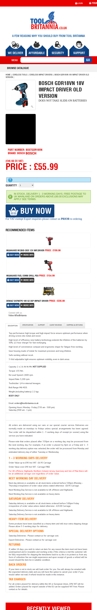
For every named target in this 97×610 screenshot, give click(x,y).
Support (41, 325)
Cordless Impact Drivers (40, 74)
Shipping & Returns (75, 325)
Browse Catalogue (18, 68)
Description (13, 326)
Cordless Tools (20, 74)
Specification (27, 325)
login (79, 3)
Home (8, 74)
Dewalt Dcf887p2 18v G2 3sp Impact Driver (27, 301)
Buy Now (30, 211)
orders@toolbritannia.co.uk (26, 403)
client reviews (56, 325)
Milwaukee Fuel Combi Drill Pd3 (22, 275)
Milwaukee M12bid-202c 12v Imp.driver (25, 250)
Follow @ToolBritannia (18, 315)
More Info (27, 255)
